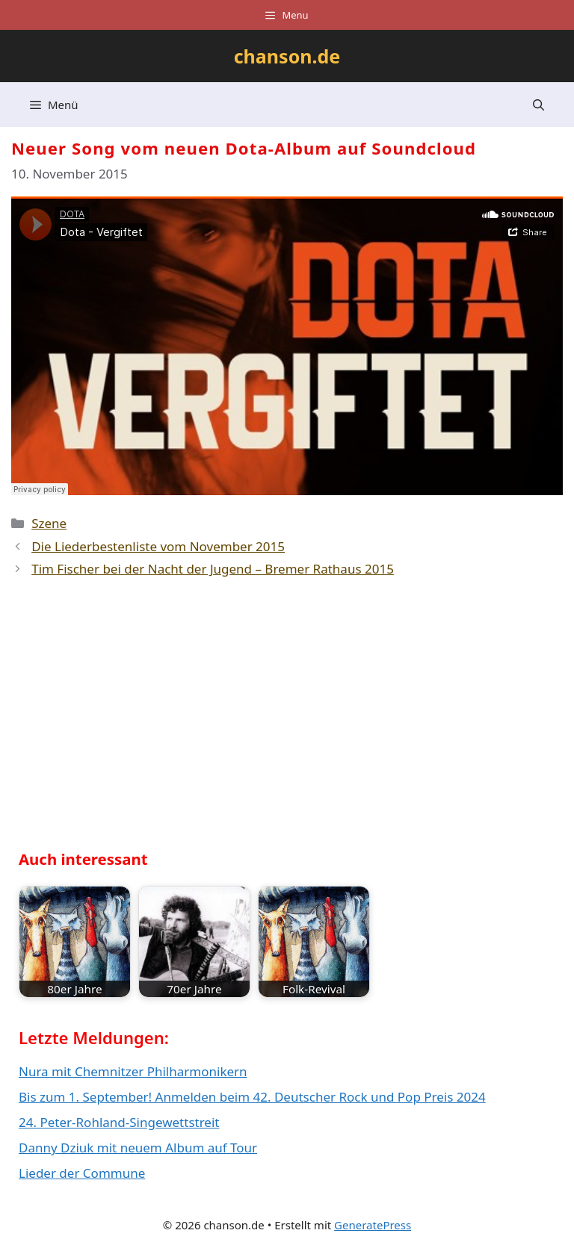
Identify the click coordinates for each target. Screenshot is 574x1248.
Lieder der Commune (82, 1173)
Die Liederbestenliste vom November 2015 (158, 546)
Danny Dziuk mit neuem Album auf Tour (138, 1147)
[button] (538, 104)
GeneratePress (372, 1224)
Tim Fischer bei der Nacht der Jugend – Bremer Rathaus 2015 (212, 568)
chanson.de (287, 56)
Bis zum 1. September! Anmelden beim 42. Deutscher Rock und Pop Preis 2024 (252, 1096)
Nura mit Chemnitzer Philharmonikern (133, 1071)
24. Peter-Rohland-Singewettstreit (119, 1122)
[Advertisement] (131, 720)
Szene (49, 523)
